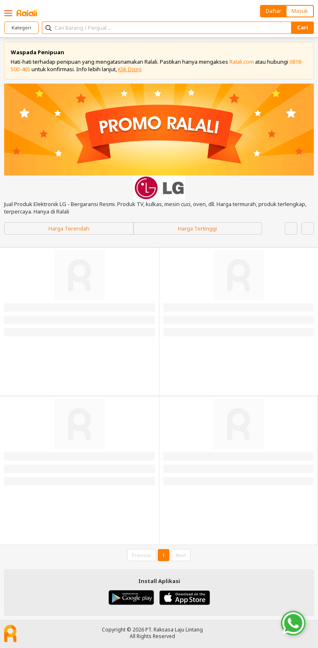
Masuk (300, 10)
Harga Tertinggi (197, 228)
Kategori (21, 27)
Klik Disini (130, 69)
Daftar (273, 10)
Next (181, 555)
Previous (142, 555)
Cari (302, 27)
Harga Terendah (68, 228)
